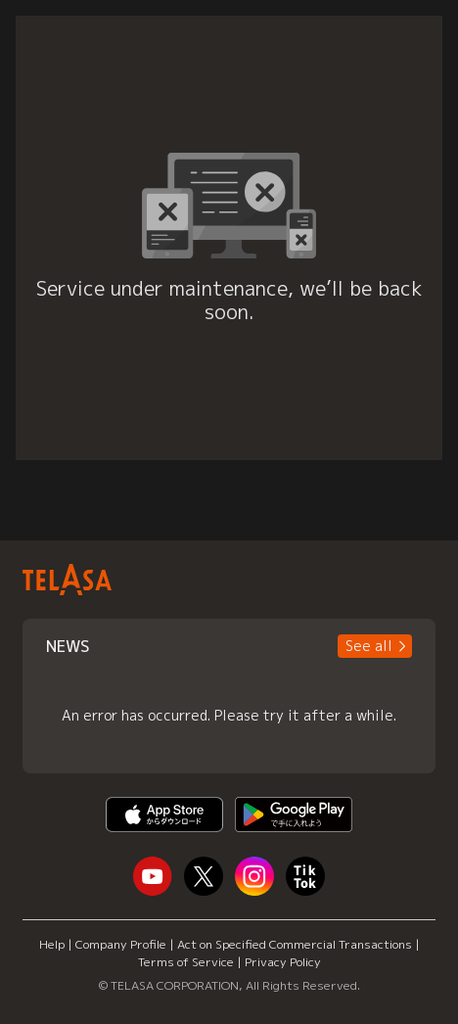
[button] (375, 646)
